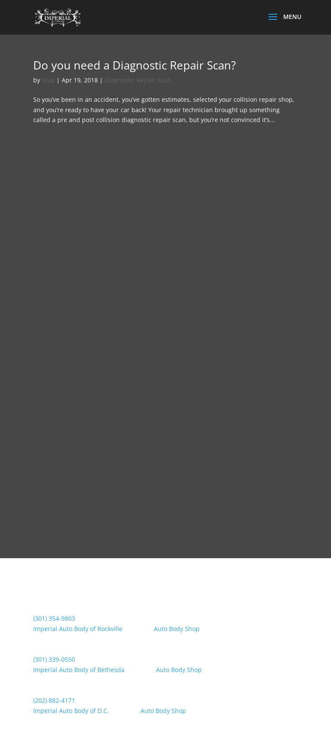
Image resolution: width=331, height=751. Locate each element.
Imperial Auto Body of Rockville (77, 629)
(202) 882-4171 (54, 700)
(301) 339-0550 (54, 659)
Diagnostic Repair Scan (138, 80)
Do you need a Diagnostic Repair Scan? (134, 65)
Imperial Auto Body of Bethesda (79, 670)
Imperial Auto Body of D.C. (71, 711)
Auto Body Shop (177, 629)
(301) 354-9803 (54, 618)
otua (48, 80)
